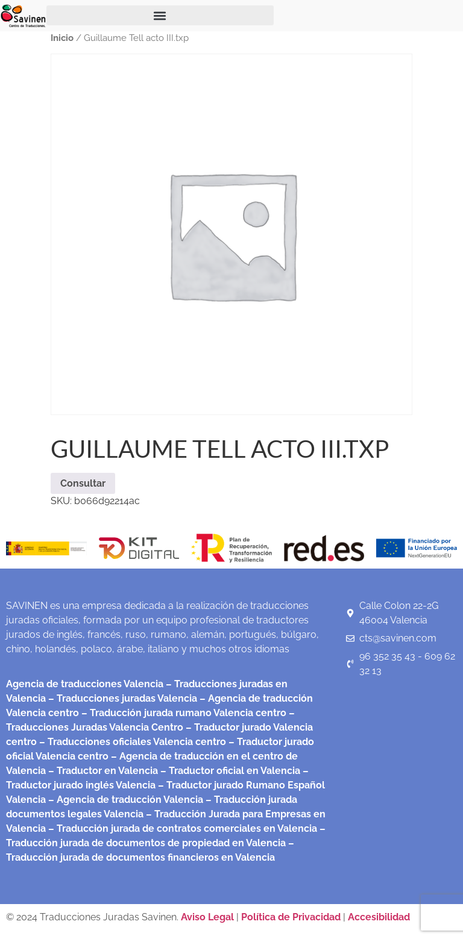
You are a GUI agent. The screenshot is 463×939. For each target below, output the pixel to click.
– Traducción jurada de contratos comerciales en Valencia (181, 828)
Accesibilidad (379, 917)
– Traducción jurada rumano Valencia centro (182, 713)
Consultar (83, 483)
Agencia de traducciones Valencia (84, 684)
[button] (160, 15)
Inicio (62, 38)
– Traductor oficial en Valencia (230, 770)
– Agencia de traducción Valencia (124, 799)
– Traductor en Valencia (102, 770)
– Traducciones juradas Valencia (121, 698)
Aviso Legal (208, 917)
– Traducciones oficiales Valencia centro (131, 741)
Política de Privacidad (291, 917)
